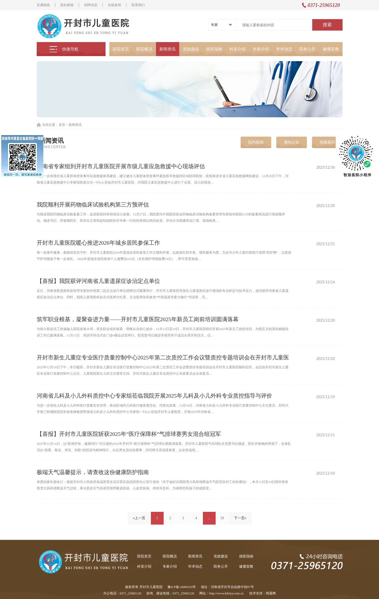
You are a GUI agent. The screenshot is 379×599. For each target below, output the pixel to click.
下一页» (240, 518)
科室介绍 (237, 49)
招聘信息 (90, 5)
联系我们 (138, 5)
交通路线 (43, 5)
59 (222, 518)
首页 (62, 125)
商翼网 (271, 593)
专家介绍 (261, 49)
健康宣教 (331, 49)
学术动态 (284, 49)
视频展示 (327, 142)
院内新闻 (256, 142)
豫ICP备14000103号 (181, 587)
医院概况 (144, 49)
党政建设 (191, 49)
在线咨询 (114, 5)
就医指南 (214, 49)
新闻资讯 (167, 49)
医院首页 (121, 49)
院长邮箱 (67, 5)
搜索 (327, 24)
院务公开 (307, 49)
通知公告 (291, 142)
